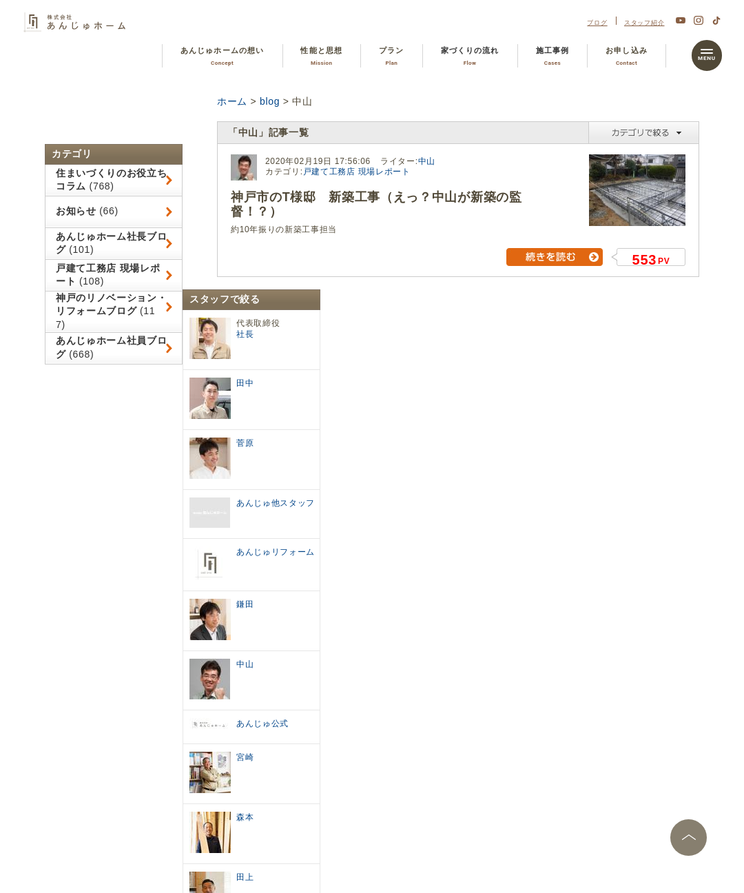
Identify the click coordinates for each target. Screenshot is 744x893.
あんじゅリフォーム (275, 552)
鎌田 (245, 604)
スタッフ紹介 (644, 22)
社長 (245, 334)
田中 (245, 383)
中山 (426, 161)
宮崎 (245, 757)
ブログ (597, 22)
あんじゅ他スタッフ (275, 503)
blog (270, 101)
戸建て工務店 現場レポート (357, 171)
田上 (245, 877)
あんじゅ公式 (262, 723)
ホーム (232, 101)
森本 (245, 817)
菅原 (245, 443)
